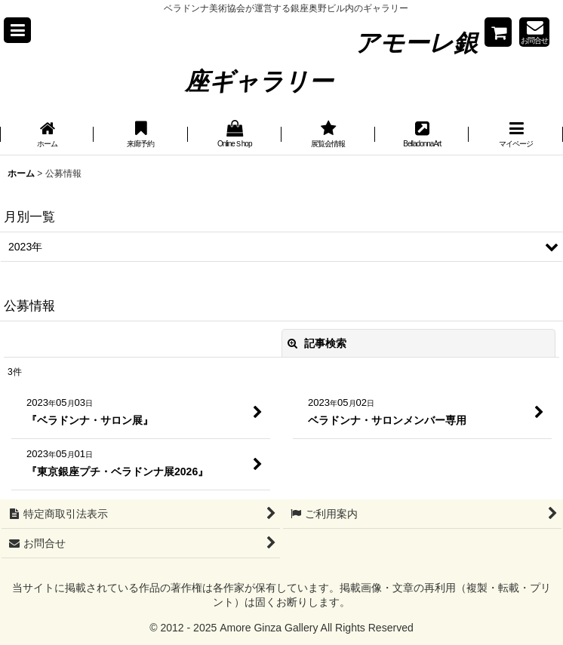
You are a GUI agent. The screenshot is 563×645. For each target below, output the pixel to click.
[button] (17, 30)
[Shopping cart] (498, 32)
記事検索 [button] (317, 343)
